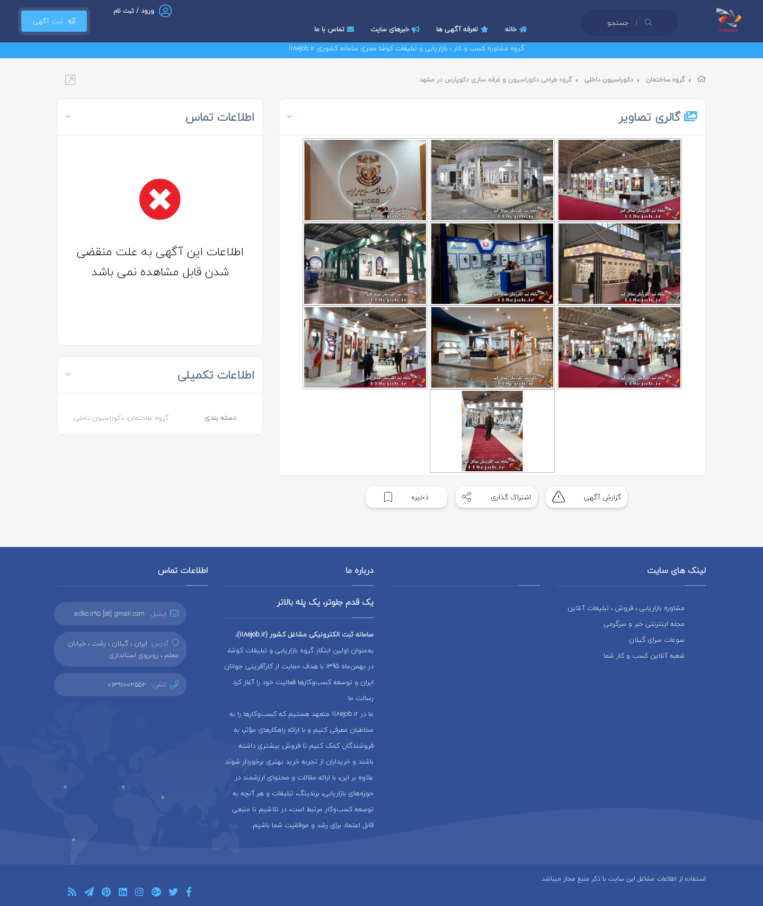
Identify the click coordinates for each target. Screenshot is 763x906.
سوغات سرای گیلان (657, 639)
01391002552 (127, 684)
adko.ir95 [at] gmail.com (109, 614)
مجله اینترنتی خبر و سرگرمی (644, 624)
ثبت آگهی (54, 21)
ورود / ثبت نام (133, 10)
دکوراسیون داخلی (608, 79)
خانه (517, 29)
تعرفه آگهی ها (463, 29)
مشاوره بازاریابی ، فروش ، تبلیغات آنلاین (626, 608)
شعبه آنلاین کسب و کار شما (644, 655)
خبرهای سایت (396, 29)
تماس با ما (335, 29)
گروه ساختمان (665, 79)
